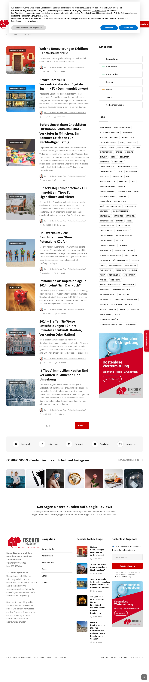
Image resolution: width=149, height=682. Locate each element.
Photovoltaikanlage (108, 309)
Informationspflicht (108, 245)
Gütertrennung (106, 221)
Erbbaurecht (123, 182)
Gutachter (130, 216)
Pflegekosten (116, 304)
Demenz (114, 157)
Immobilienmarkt (106, 231)
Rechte (117, 314)
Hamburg (119, 221)
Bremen (119, 152)
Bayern (103, 147)
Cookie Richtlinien (137, 642)
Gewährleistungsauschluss (110, 206)
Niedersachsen (128, 285)
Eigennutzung (117, 162)
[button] (38, 24)
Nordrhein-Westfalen (121, 290)
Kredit (134, 255)
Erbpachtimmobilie (107, 191)
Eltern (119, 172)
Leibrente (135, 260)
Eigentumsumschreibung (127, 167)
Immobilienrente (106, 236)
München (103, 280)
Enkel (128, 177)
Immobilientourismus (124, 236)
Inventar (123, 245)
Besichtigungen (123, 147)
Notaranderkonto (107, 295)
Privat (122, 309)
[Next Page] (82, 425)
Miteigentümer (129, 275)
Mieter (102, 275)
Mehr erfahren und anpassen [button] (29, 674)
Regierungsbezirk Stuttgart (111, 324)
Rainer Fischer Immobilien (22, 642)
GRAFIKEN (73, 24)
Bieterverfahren (106, 152)
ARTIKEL (52, 24)
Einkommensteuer (107, 172)
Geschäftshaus (120, 201)
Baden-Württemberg (108, 142)
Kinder (130, 250)
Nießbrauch (105, 290)
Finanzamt (123, 196)
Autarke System (128, 137)
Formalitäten (105, 201)
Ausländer (114, 137)
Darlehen (103, 157)
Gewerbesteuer (130, 206)
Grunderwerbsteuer (120, 211)
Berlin (111, 147)
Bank (121, 142)
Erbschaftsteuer (124, 191)
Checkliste (129, 152)
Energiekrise (104, 177)
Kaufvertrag (120, 250)
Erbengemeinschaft (107, 186)
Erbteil (137, 191)
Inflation (119, 241)
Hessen (129, 221)
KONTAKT (87, 24)
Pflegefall (104, 304)
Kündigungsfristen (120, 260)
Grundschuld (105, 216)
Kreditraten (105, 260)
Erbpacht (122, 186)
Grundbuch (104, 211)
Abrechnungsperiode (122, 127)
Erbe (133, 182)
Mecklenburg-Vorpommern (126, 270)
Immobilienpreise (123, 231)
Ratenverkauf (134, 309)
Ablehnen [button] (109, 674)
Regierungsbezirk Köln (109, 319)
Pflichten (128, 304)
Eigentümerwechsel (107, 167)
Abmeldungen (105, 127)
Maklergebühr (130, 265)
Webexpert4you (46, 642)
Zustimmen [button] (128, 674)
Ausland (103, 137)
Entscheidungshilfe (107, 182)
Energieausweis (131, 172)
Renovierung (131, 324)
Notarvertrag (106, 300)
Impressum (115, 24)
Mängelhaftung (106, 270)
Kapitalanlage (105, 250)
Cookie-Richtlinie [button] (99, 657)
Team (106, 24)
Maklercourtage (115, 265)
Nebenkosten (115, 280)
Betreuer (136, 147)
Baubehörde (131, 142)
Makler (102, 265)
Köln (127, 255)
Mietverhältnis (114, 275)
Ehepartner (124, 157)
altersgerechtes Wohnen (109, 132)
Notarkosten (124, 295)
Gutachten (118, 216)
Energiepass (117, 177)
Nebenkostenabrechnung (110, 285)
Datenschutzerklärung (123, 561)
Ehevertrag (104, 162)
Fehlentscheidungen (108, 196)
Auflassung (127, 132)
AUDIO (62, 24)
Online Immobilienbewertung (126, 300)
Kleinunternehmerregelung (110, 255)
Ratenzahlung (105, 314)
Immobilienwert (106, 241)
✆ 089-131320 (98, 24)
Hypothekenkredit (107, 226)
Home (8, 34)
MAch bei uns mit (60, 642)
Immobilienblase (124, 226)
